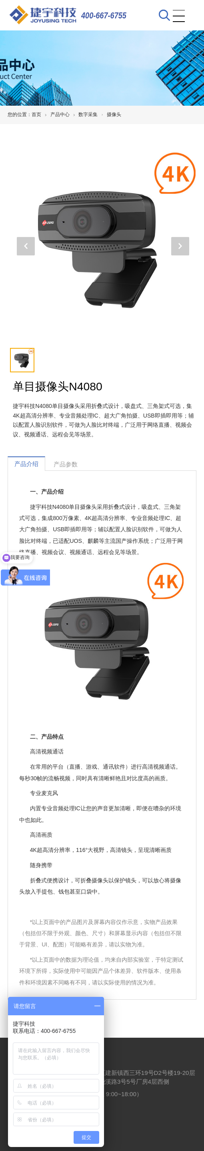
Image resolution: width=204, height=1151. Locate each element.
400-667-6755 (103, 15)
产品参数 (66, 464)
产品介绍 (26, 463)
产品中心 (60, 114)
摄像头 (114, 114)
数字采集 (88, 114)
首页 (36, 114)
